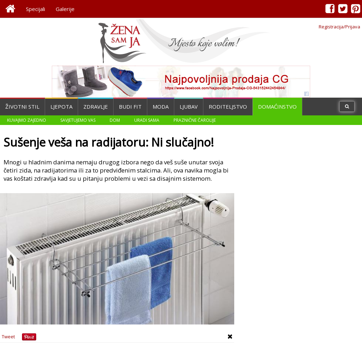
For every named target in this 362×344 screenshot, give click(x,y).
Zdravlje (95, 106)
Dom (115, 120)
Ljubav (189, 106)
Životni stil (22, 106)
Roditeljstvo (228, 106)
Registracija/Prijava (339, 26)
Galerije (65, 8)
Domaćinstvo (277, 106)
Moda (161, 106)
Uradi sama (146, 120)
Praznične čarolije (195, 120)
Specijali (35, 8)
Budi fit (130, 106)
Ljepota (61, 106)
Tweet (8, 336)
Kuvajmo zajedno (26, 120)
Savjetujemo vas (77, 120)
